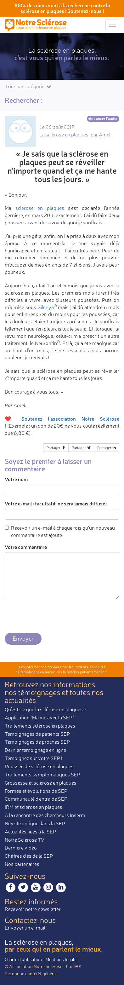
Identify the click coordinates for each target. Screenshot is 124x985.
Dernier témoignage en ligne (35, 750)
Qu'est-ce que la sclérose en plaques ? (46, 709)
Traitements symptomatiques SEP (42, 774)
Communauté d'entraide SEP (36, 799)
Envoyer (23, 638)
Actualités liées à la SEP (30, 831)
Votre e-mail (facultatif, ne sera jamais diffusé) (56, 503)
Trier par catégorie (28, 86)
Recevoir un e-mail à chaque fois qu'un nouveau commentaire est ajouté (60, 531)
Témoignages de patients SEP (37, 734)
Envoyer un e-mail (25, 928)
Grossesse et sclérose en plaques (40, 783)
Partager (56, 447)
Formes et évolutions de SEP (36, 791)
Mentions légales (62, 959)
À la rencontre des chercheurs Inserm (45, 815)
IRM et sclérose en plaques (33, 807)
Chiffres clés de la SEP (29, 856)
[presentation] (52, 616)
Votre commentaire (26, 547)
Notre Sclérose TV (24, 840)
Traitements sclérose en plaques (40, 726)
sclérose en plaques (39, 208)
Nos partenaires (22, 864)
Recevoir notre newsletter (33, 909)
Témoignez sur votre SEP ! (33, 758)
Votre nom (16, 479)
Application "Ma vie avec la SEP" (39, 717)
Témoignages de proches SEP (37, 742)
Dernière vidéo (21, 847)
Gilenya (45, 307)
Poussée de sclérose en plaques (39, 766)
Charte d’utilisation (23, 959)
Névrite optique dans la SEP (35, 823)
